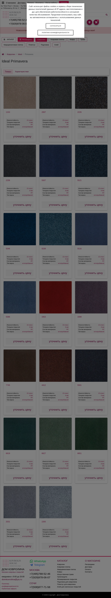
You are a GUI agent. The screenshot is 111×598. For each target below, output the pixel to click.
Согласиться (55, 26)
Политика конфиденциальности (55, 32)
